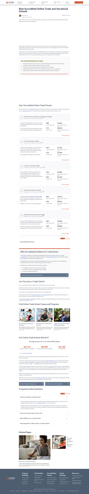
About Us (11, 490)
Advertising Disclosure (53, 490)
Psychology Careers (63, 479)
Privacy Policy (17, 490)
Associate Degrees (25, 479)
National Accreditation (50, 483)
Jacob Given (25, 15)
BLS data (26, 373)
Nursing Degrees (25, 481)
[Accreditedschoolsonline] (10, 2)
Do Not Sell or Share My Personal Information (35, 490)
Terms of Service (62, 490)
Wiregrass (31, 221)
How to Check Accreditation (51, 477)
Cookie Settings (24, 490)
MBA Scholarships (37, 477)
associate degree (45, 294)
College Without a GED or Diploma (76, 478)
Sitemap (46, 490)
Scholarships (38, 473)
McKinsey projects (41, 377)
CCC (35, 147)
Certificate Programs (25, 477)
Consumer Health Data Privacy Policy (72, 490)
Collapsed (62, 238)
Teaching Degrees (25, 483)
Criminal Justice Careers (64, 483)
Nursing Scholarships (37, 482)
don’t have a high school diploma (28, 299)
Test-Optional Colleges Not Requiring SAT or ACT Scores (76, 483)
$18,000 (32, 362)
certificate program (36, 294)
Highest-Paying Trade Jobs (64, 477)
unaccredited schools (51, 256)
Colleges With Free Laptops (76, 480)
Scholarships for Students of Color (39, 480)
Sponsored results (26, 110)
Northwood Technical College (35, 196)
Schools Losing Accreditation (52, 479)
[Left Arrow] (18, 320)
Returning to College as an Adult (77, 475)
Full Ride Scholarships (38, 475)
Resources (75, 473)
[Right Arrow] (71, 320)
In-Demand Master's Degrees (64, 481)
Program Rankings (25, 474)
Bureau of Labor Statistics (27, 353)
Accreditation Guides (51, 474)
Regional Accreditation (51, 481)
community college (41, 403)
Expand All (67, 238)
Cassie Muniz (67, 15)
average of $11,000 (49, 360)
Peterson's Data (34, 109)
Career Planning (62, 474)
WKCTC (30, 122)
